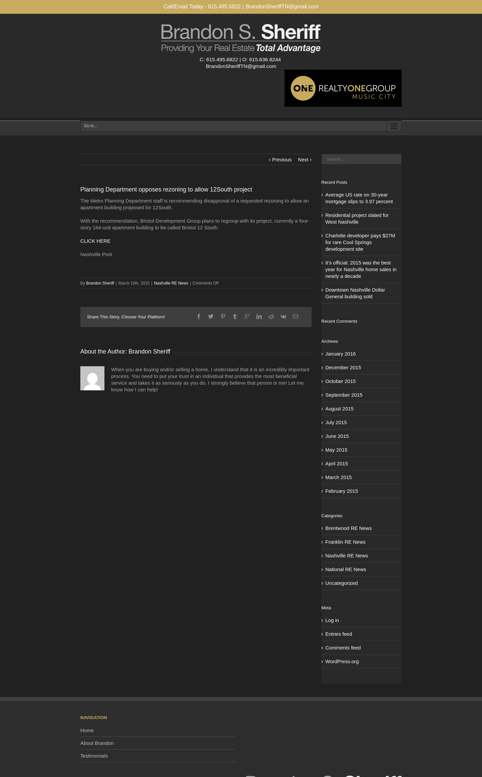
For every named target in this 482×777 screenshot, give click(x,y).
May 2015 (336, 450)
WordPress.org (342, 661)
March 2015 (338, 477)
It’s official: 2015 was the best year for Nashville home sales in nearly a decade (361, 269)
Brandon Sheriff (100, 283)
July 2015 (336, 422)
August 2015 (339, 408)
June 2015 (337, 436)
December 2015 (343, 367)
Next (303, 159)
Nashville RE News (171, 283)
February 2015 (341, 491)
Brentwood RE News (348, 528)
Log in (332, 620)
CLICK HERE (95, 241)
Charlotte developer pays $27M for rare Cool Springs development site (360, 242)
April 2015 (336, 463)
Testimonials (94, 756)
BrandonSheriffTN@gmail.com (282, 6)
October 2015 (340, 381)
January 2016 (340, 354)
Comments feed (343, 647)
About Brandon (97, 743)
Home (87, 730)
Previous (282, 159)
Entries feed (338, 634)
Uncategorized (341, 583)
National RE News (345, 569)
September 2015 (344, 395)
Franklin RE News (345, 542)
